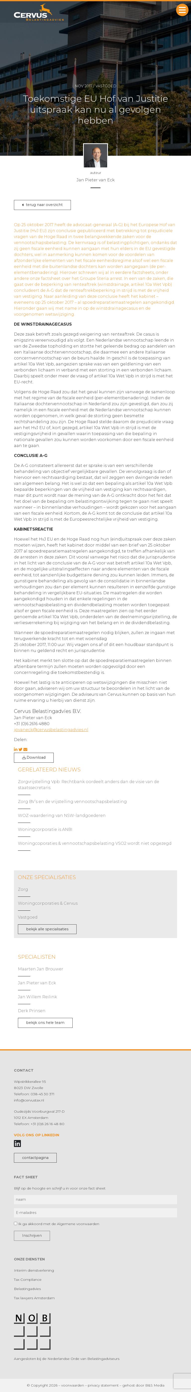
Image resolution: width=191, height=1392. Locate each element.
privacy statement (103, 1385)
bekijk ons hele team (45, 1022)
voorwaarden (72, 1385)
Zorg (23, 889)
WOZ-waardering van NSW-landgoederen (62, 815)
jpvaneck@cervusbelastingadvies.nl (51, 729)
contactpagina (35, 1157)
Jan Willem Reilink (37, 996)
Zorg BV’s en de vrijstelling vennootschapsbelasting (72, 801)
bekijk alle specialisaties (47, 929)
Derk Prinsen (32, 1010)
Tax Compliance (28, 1279)
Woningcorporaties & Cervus (48, 903)
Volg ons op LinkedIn (36, 1135)
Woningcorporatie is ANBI (45, 829)
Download (34, 757)
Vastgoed (28, 917)
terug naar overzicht (42, 204)
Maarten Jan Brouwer (40, 969)
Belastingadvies (27, 1289)
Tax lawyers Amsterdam (34, 1298)
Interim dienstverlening (34, 1270)
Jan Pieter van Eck (37, 983)
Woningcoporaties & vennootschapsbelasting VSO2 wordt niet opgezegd (95, 843)
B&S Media (154, 1385)
